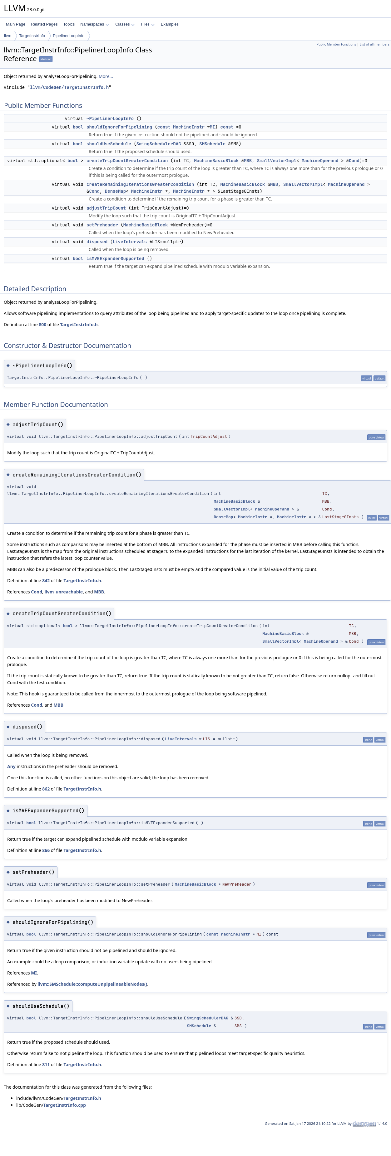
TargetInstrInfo (32, 35)
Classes (125, 24)
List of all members (374, 44)
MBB (248, 160)
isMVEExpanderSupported (115, 258)
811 (46, 1064)
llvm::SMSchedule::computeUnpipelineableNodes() (92, 984)
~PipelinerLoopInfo (110, 118)
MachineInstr (189, 127)
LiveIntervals (130, 241)
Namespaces (94, 24)
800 (42, 324)
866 (46, 850)
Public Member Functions (336, 44)
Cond (354, 160)
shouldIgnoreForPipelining (119, 127)
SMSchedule (212, 144)
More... (106, 76)
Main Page (15, 24)
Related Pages (44, 24)
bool (78, 127)
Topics (69, 24)
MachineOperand (320, 160)
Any (11, 766)
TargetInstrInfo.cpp (64, 1105)
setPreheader (102, 225)
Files (147, 24)
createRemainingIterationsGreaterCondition (140, 184)
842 (46, 580)
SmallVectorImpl (276, 160)
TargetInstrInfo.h (78, 324)
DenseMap (115, 191)
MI (212, 127)
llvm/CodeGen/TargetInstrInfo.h (69, 87)
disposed (97, 241)
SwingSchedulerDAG (158, 144)
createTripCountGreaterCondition (127, 160)
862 (46, 789)
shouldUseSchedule (109, 144)
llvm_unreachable (63, 592)
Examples (170, 24)
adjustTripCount (106, 208)
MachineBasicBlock (216, 160)
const (164, 127)
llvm (7, 35)
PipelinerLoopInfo (68, 35)
